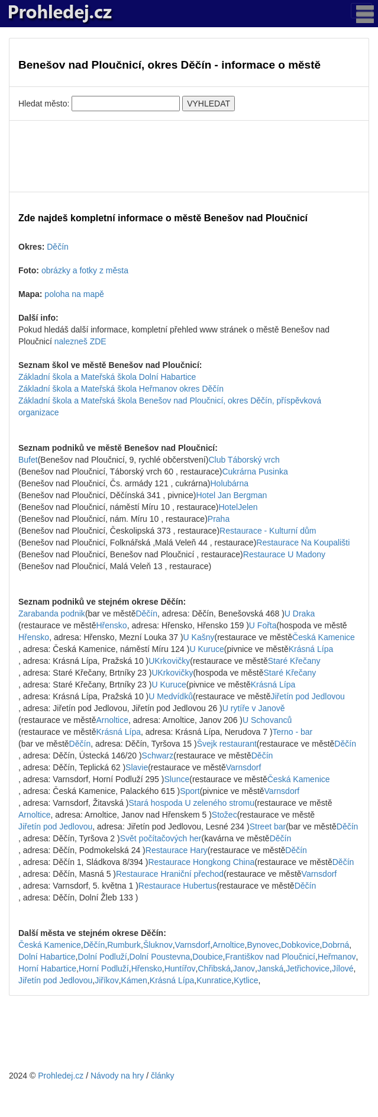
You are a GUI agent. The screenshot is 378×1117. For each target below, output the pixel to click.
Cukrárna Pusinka (254, 471)
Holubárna (230, 483)
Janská (270, 968)
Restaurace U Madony (284, 554)
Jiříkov (106, 980)
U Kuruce (206, 649)
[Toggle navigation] (361, 10)
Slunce (176, 779)
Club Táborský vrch (243, 459)
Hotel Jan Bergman (231, 495)
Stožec (224, 814)
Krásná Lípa (311, 649)
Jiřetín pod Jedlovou (307, 696)
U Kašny (199, 637)
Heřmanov (337, 956)
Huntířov (180, 968)
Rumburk (124, 945)
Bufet (28, 459)
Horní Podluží (104, 968)
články (163, 1075)
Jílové (343, 968)
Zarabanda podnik (51, 613)
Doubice (207, 956)
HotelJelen (238, 507)
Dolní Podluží (102, 956)
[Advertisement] (189, 156)
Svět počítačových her (161, 838)
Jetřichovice (307, 968)
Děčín (58, 246)
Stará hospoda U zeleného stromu (191, 803)
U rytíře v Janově (253, 708)
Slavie (136, 767)
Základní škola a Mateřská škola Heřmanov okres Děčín (121, 388)
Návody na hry (117, 1075)
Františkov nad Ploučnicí (270, 956)
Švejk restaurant (227, 743)
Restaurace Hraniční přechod (170, 874)
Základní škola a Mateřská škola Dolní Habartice (107, 377)
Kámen (134, 980)
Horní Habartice (47, 968)
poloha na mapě (74, 294)
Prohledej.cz (60, 1075)
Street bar (268, 826)
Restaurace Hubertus (177, 885)
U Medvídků (170, 696)
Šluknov (158, 945)
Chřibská (214, 968)
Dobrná (335, 945)
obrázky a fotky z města (84, 270)
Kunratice (213, 980)
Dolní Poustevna (160, 956)
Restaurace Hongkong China (201, 862)
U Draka (300, 613)
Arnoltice (112, 720)
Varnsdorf (243, 767)
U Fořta (263, 625)
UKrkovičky (169, 661)
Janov (244, 968)
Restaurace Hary (177, 850)
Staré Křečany (294, 661)
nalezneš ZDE (80, 341)
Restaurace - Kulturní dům (267, 530)
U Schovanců (267, 720)
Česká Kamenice (323, 637)
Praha (219, 519)
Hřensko (111, 625)
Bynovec (263, 945)
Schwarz (158, 755)
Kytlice (246, 980)
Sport (189, 791)
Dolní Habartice (47, 956)
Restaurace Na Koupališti (303, 542)
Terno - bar (293, 732)
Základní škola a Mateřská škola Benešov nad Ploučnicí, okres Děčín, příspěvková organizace (169, 406)
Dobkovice (300, 945)
